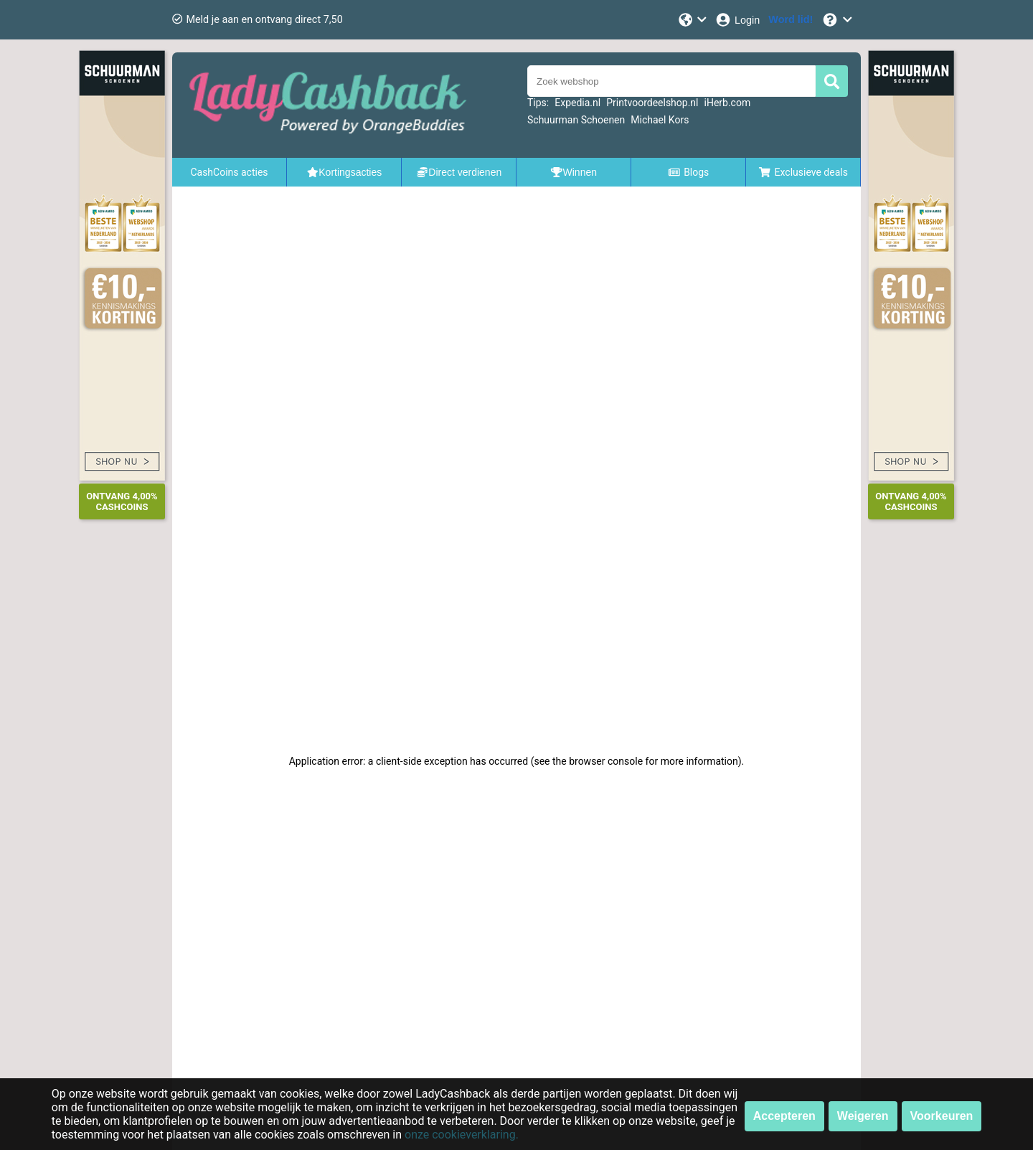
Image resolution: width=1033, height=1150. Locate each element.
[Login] (737, 19)
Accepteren (784, 1116)
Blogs (688, 172)
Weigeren (863, 1116)
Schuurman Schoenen (576, 120)
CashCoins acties (229, 172)
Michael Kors (660, 120)
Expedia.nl (577, 102)
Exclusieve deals (803, 172)
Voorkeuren (941, 1116)
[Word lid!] (790, 20)
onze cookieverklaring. (462, 1134)
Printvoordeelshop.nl (652, 102)
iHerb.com (727, 102)
